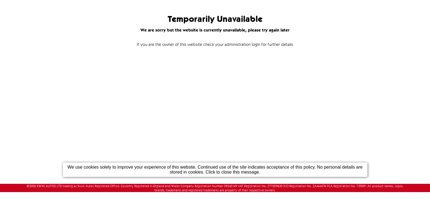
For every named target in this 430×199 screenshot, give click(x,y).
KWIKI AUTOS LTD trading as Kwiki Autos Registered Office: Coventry (85, 186)
